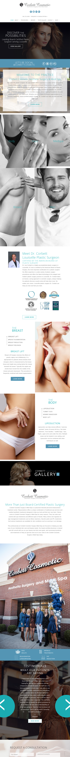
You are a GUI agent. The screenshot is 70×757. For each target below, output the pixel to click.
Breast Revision (14, 345)
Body (11, 141)
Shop (57, 20)
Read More (35, 721)
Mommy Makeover (50, 414)
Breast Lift (13, 336)
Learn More (35, 104)
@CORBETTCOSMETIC (24, 65)
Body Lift (46, 417)
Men (52, 207)
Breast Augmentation (16, 339)
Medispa (34, 20)
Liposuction (48, 408)
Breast (17, 207)
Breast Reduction (15, 342)
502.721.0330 (26, 16)
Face (35, 141)
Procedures (25, 20)
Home (12, 20)
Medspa (58, 141)
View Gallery (16, 46)
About (17, 20)
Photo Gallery (42, 20)
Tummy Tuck (48, 411)
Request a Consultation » (39, 16)
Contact (51, 20)
